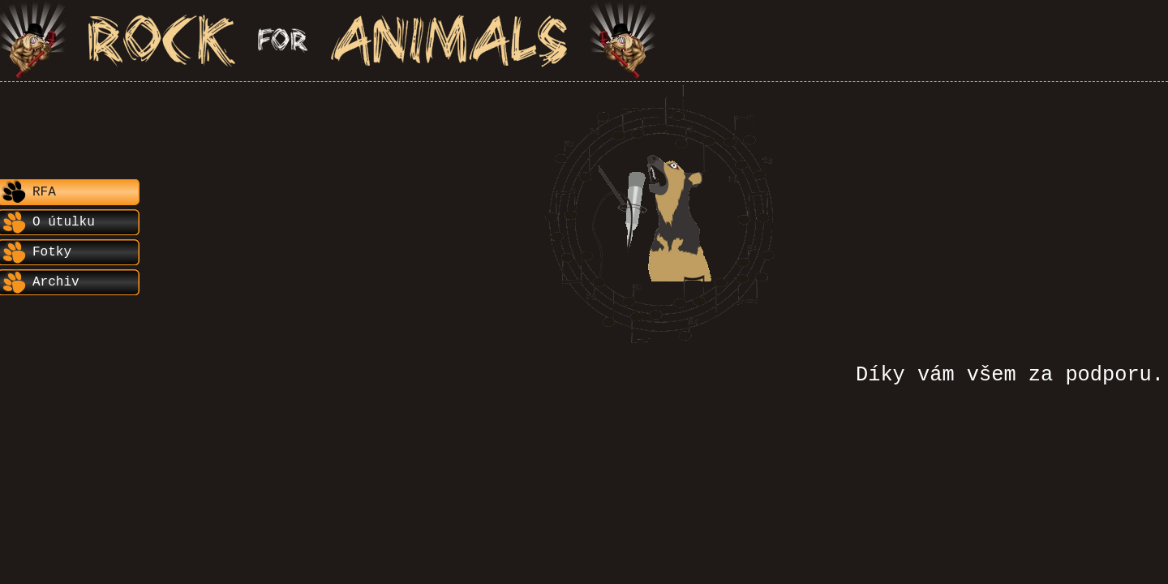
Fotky (51, 252)
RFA (44, 192)
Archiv (55, 282)
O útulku (63, 222)
